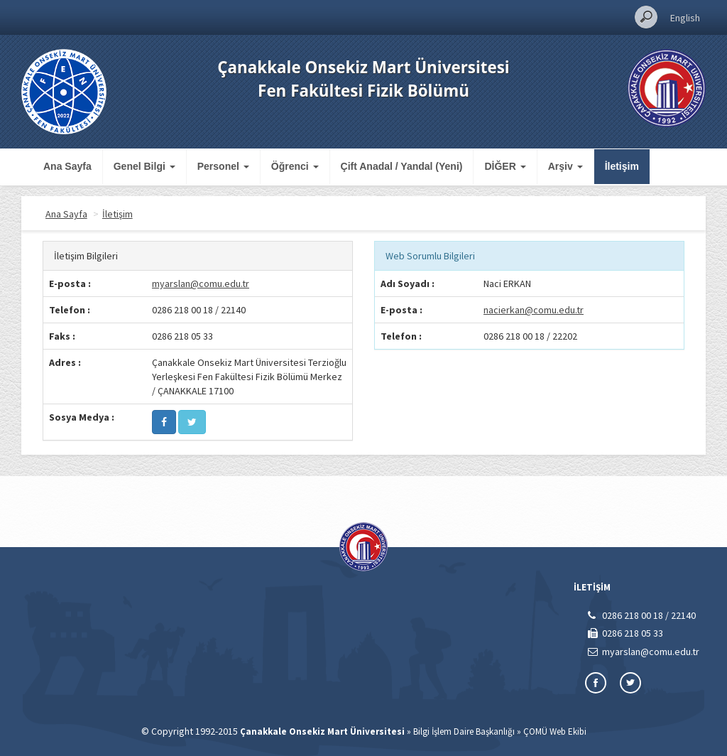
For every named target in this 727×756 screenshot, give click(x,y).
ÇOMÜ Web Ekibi (554, 731)
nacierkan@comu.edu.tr (533, 309)
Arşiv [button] (565, 166)
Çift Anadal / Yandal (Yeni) (402, 166)
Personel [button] (223, 166)
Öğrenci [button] (295, 166)
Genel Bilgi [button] (144, 166)
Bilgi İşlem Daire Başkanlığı (464, 731)
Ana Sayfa (67, 166)
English (685, 17)
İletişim (622, 166)
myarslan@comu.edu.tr (200, 283)
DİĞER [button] (504, 166)
